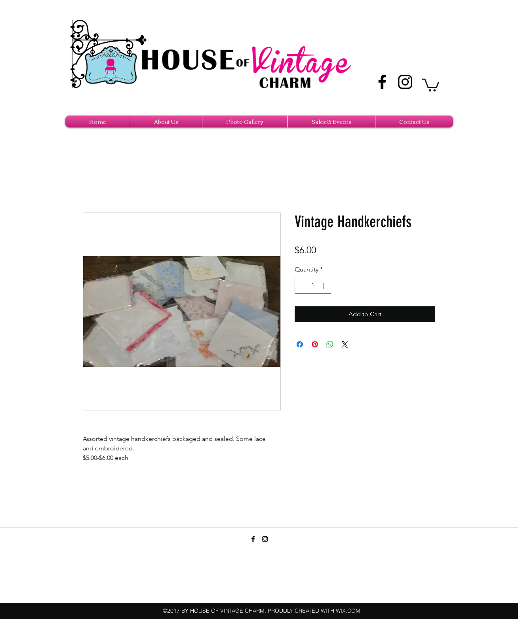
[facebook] (382, 81)
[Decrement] (301, 285)
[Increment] (324, 285)
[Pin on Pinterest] (315, 344)
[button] (430, 84)
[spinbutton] (313, 285)
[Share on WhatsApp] (330, 344)
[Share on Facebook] (300, 344)
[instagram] (405, 81)
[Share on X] (345, 344)
